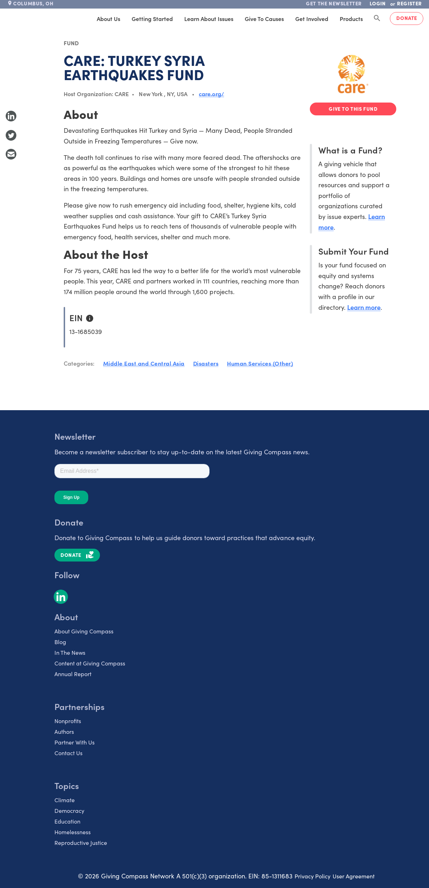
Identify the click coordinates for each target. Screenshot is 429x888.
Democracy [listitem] (69, 810)
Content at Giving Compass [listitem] (89, 663)
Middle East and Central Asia (144, 363)
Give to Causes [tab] (264, 18)
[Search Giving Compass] (377, 18)
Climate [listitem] (64, 800)
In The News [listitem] (69, 652)
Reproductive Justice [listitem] (80, 842)
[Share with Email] (11, 154)
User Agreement (354, 876)
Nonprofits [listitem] (67, 721)
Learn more (364, 307)
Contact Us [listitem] (68, 753)
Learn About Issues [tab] (208, 18)
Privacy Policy (312, 876)
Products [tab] (351, 18)
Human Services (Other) (260, 363)
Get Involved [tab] (311, 18)
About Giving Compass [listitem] (83, 631)
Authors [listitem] (64, 731)
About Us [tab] (108, 18)
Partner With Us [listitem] (74, 742)
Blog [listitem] (60, 642)
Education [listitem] (67, 821)
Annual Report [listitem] (72, 674)
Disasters (206, 363)
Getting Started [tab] (152, 18)
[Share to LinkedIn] (11, 116)
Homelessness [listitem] (72, 832)
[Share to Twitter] (11, 135)
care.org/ (211, 94)
